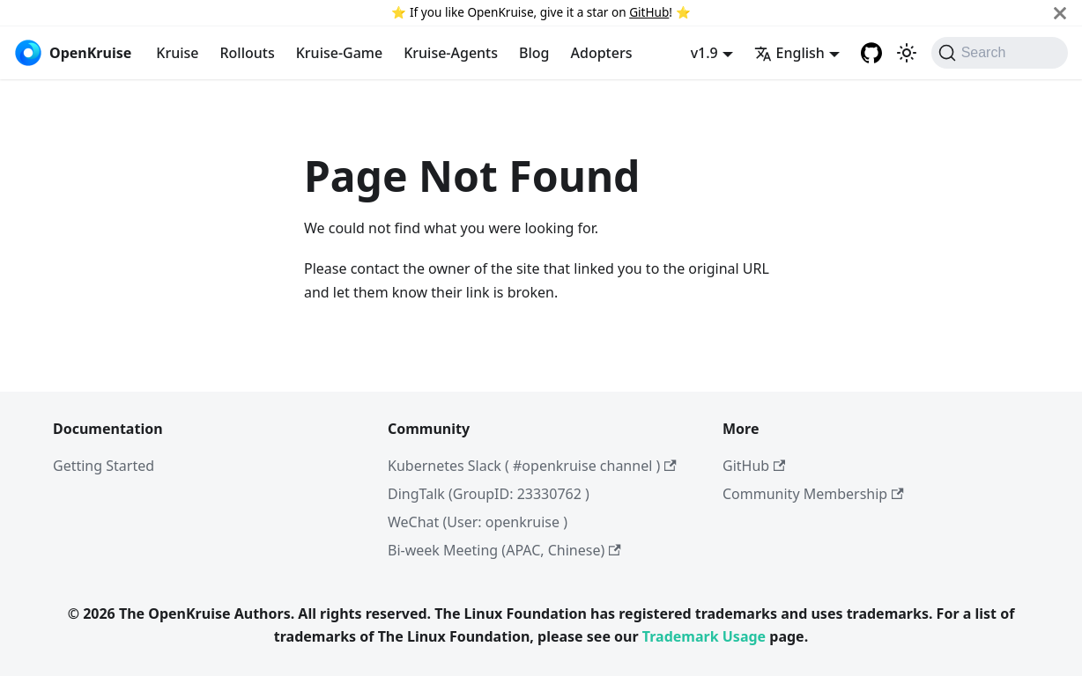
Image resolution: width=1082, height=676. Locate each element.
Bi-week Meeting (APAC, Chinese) (504, 550)
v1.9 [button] (704, 52)
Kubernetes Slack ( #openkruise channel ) (532, 465)
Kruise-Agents (451, 52)
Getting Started (103, 465)
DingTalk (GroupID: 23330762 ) (488, 493)
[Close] (1060, 13)
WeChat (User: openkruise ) (477, 522)
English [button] (789, 52)
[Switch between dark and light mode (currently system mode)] (907, 53)
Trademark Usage (704, 636)
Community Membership (813, 493)
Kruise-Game (339, 52)
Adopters (602, 52)
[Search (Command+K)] (999, 53)
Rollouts (246, 52)
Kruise (177, 52)
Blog (534, 52)
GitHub (649, 12)
